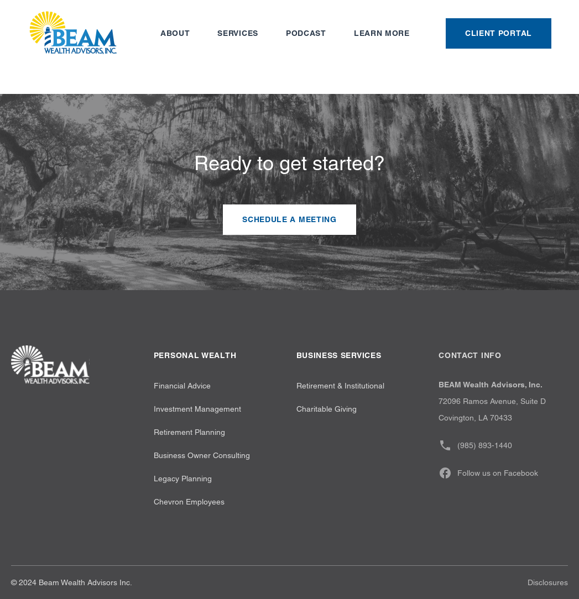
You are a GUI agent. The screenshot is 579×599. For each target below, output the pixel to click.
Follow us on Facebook (488, 473)
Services (237, 33)
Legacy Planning (183, 478)
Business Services (339, 355)
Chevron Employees (189, 501)
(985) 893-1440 (475, 445)
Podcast (306, 33)
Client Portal (498, 33)
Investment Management (197, 408)
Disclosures (548, 582)
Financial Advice (182, 385)
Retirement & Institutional (340, 385)
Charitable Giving (326, 408)
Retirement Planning (189, 432)
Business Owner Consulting (202, 455)
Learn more (382, 33)
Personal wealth (195, 355)
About (175, 33)
